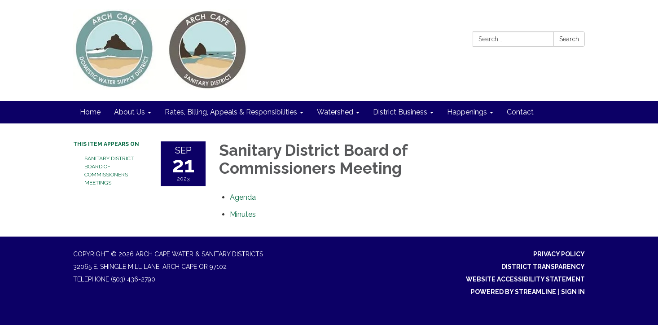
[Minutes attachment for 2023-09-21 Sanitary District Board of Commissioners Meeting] (243, 214)
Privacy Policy (559, 254)
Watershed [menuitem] (335, 112)
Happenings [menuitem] (467, 112)
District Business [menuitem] (400, 112)
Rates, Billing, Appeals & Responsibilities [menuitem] (231, 112)
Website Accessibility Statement (525, 279)
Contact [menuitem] (520, 112)
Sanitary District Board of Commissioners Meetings (109, 170)
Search (569, 39)
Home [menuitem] (90, 112)
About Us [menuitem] (129, 112)
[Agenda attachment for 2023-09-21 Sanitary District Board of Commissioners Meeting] (243, 197)
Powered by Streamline (513, 291)
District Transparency (543, 266)
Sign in (573, 291)
